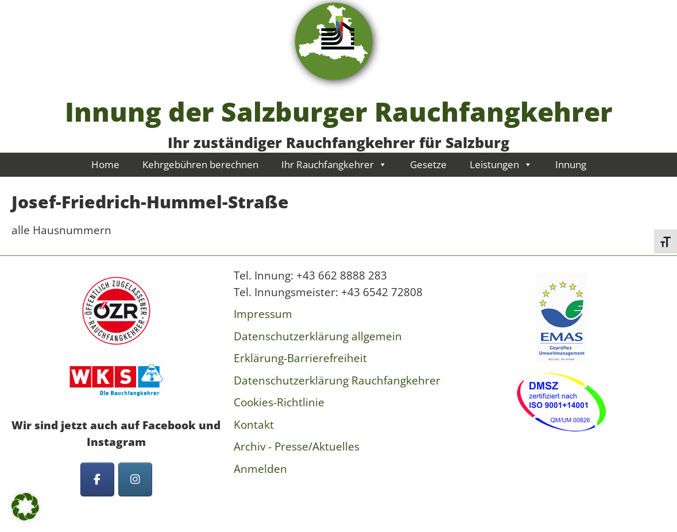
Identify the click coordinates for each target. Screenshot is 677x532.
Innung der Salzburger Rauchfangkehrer (339, 111)
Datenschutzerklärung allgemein (318, 336)
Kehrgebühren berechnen (200, 164)
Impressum (263, 313)
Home (105, 164)
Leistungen (501, 164)
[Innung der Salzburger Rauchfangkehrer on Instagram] (135, 479)
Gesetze (428, 164)
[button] (25, 506)
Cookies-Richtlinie (279, 402)
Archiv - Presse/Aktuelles (296, 446)
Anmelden (260, 468)
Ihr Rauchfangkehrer (334, 164)
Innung (570, 164)
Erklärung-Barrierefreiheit (300, 358)
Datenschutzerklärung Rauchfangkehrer (337, 380)
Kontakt (254, 424)
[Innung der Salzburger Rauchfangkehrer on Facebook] (97, 479)
